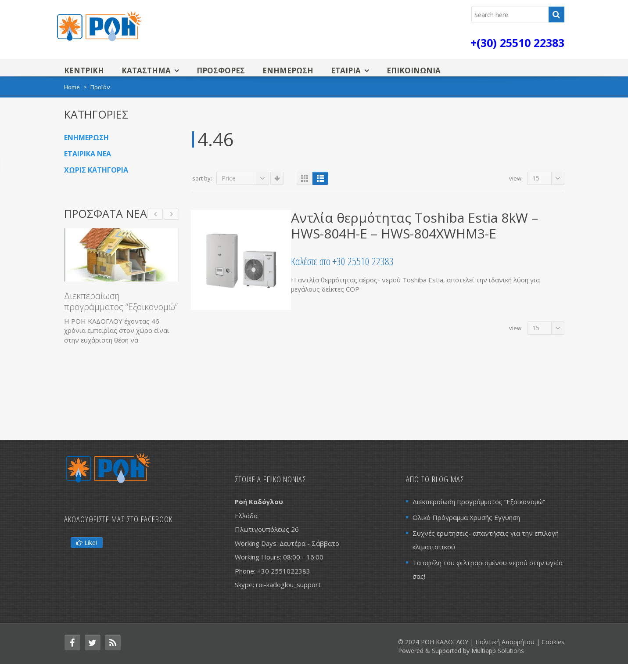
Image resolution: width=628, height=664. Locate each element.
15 (548, 178)
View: (516, 178)
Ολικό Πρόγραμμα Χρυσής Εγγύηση (466, 517)
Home (72, 87)
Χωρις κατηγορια (96, 170)
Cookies (553, 642)
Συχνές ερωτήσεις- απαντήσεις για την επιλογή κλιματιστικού (486, 540)
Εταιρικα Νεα (87, 154)
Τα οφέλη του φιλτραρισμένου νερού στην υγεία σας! (488, 569)
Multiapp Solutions (497, 650)
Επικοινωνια (414, 70)
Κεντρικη (84, 70)
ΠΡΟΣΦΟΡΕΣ (221, 70)
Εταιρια (346, 70)
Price (245, 178)
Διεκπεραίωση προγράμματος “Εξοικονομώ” (121, 301)
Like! (86, 542)
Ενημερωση (287, 70)
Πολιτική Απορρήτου (505, 642)
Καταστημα (146, 70)
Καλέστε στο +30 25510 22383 (342, 261)
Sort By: (202, 178)
